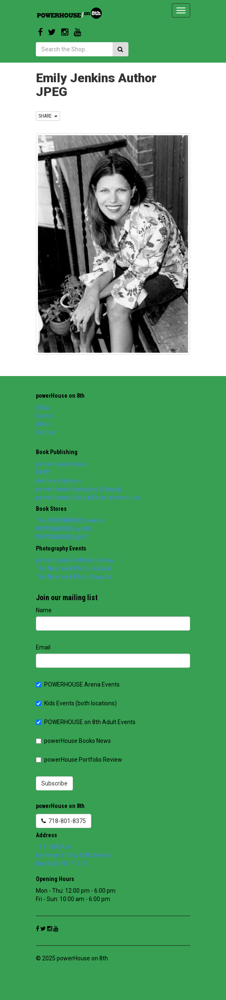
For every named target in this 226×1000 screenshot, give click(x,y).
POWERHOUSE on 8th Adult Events (86, 722)
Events (45, 415)
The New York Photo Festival (73, 568)
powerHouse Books (61, 464)
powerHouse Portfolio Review (75, 560)
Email (43, 647)
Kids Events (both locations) (76, 703)
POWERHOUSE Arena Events (78, 684)
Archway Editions (58, 480)
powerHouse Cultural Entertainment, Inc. (89, 497)
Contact (46, 432)
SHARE (48, 116)
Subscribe (54, 783)
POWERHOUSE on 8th (64, 528)
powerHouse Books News (73, 740)
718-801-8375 (63, 821)
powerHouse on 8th (60, 395)
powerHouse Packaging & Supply (79, 489)
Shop (43, 407)
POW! (43, 472)
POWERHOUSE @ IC (62, 537)
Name (44, 610)
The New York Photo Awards (73, 576)
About (44, 424)
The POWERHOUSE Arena (70, 520)
